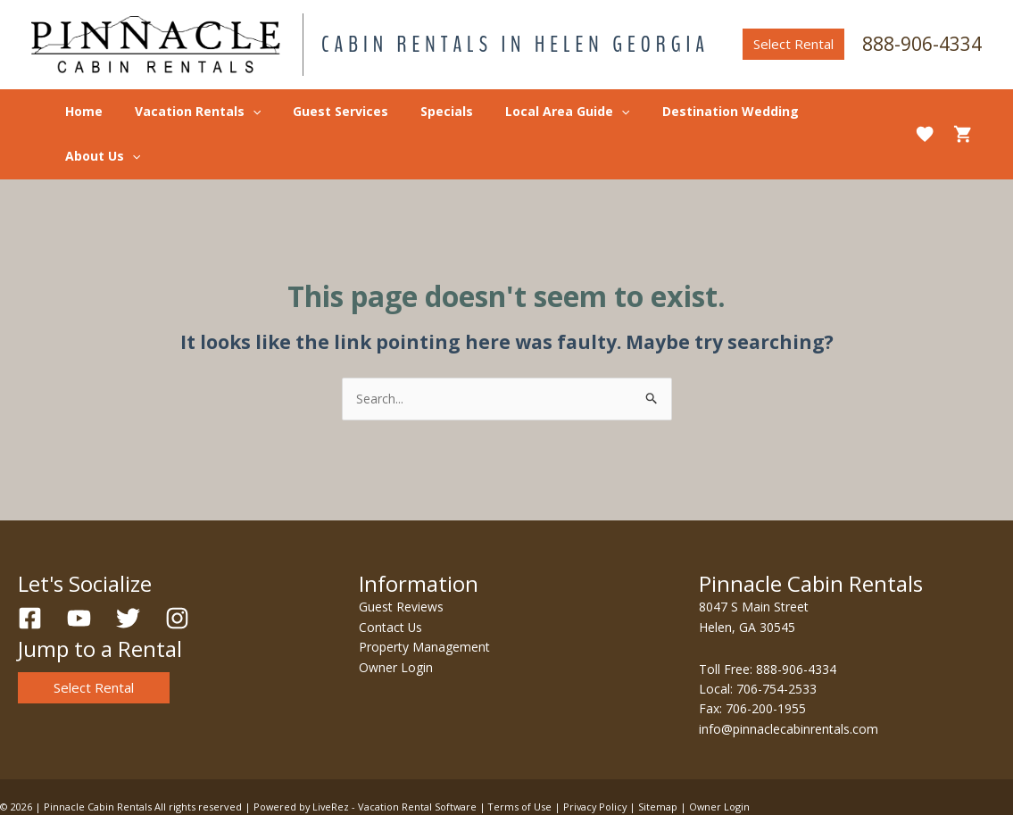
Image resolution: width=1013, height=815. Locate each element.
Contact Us (391, 582)
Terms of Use (524, 762)
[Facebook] (30, 574)
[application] (267, 111)
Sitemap (665, 762)
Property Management (424, 602)
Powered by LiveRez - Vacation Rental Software (366, 762)
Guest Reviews (401, 562)
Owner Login (396, 622)
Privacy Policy (601, 762)
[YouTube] (79, 574)
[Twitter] (128, 574)
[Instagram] (177, 574)
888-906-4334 (922, 43)
